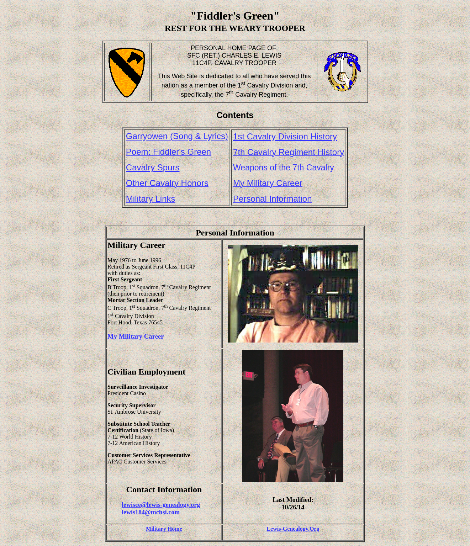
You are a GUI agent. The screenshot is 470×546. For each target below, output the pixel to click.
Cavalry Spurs (153, 167)
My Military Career (135, 336)
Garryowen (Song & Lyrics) (177, 136)
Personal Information (272, 198)
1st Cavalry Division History (285, 136)
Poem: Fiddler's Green (168, 152)
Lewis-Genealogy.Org (292, 529)
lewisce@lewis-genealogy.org (161, 504)
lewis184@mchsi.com (151, 512)
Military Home (164, 529)
